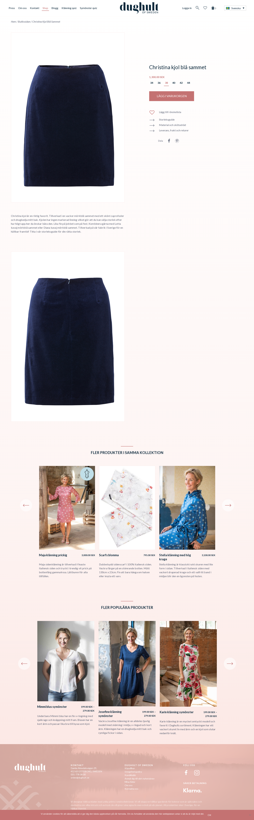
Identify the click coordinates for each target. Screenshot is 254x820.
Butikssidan (24, 21)
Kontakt (34, 7)
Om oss (22, 7)
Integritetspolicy (133, 771)
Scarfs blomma (109, 555)
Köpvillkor (130, 768)
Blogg (54, 7)
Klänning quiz (69, 7)
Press (12, 7)
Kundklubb (130, 775)
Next (228, 505)
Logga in (187, 7)
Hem (13, 21)
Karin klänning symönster (177, 712)
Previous (26, 505)
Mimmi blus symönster (52, 706)
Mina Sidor (130, 781)
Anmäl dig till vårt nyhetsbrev (139, 778)
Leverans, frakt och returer (174, 130)
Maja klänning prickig (53, 555)
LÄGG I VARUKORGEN (172, 96)
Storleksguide (167, 119)
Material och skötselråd (172, 124)
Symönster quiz (88, 7)
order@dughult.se (80, 777)
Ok (209, 815)
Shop (45, 7)
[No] (250, 815)
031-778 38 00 (78, 774)
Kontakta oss (131, 788)
